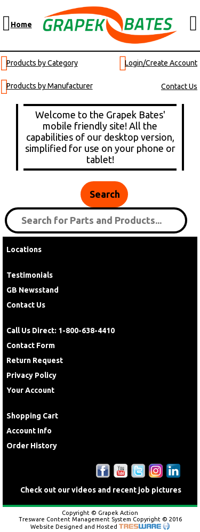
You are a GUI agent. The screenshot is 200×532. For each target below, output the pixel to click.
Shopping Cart (32, 416)
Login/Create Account (161, 63)
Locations (24, 249)
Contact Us (179, 86)
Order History (31, 445)
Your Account (30, 390)
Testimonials (29, 275)
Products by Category (42, 63)
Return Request (34, 360)
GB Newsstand (32, 290)
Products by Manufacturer (49, 86)
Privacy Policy (31, 375)
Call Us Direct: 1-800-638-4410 (60, 330)
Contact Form (30, 345)
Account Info (29, 430)
